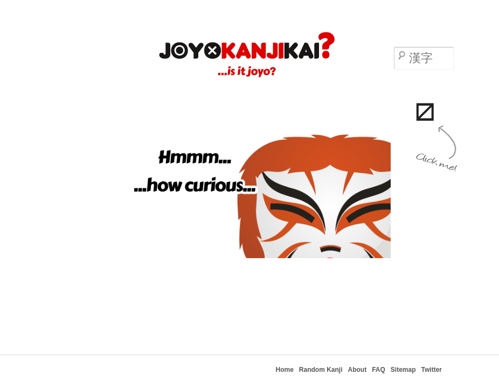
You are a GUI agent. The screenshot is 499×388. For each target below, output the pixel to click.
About (357, 369)
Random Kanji (321, 369)
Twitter (431, 369)
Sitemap (403, 369)
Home (285, 369)
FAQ (378, 369)
